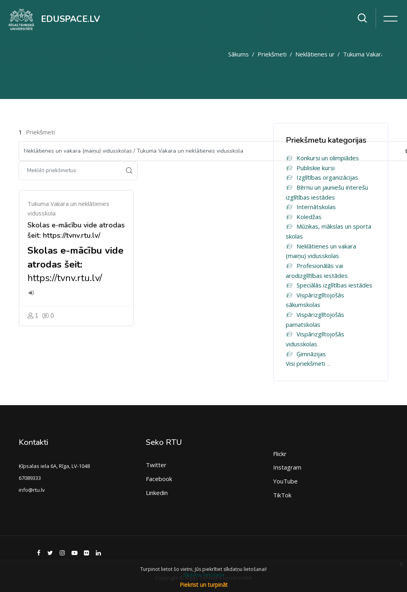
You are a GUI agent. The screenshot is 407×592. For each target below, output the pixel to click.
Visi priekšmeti (305, 363)
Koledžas (304, 217)
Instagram (287, 467)
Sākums (238, 54)
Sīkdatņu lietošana (203, 574)
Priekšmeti (272, 54)
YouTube (285, 481)
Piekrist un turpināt (204, 584)
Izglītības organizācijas (322, 177)
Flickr (280, 454)
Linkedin (157, 493)
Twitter (156, 465)
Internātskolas (311, 207)
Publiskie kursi (310, 168)
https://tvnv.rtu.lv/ (64, 278)
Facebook (159, 479)
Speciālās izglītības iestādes (329, 285)
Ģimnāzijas (306, 354)
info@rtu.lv (32, 489)
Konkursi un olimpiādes (322, 158)
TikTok (282, 495)
